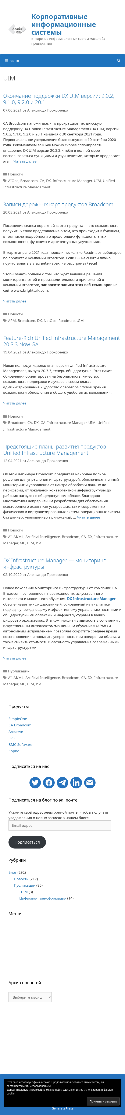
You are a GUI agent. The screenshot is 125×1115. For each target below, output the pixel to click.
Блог (12, 872)
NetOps (50, 320)
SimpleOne (17, 718)
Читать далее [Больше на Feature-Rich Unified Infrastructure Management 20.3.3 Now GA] (14, 403)
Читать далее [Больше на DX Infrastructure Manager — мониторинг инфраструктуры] (14, 658)
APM (12, 320)
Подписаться (27, 842)
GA (42, 422)
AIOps (13, 180)
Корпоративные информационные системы (63, 24)
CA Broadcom (19, 725)
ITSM (23, 891)
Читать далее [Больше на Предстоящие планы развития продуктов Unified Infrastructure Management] (88, 517)
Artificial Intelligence (42, 536)
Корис (13, 750)
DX (48, 180)
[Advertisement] (62, 1040)
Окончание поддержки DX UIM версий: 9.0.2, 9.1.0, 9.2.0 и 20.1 (58, 99)
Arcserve (15, 731)
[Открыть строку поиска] (118, 60)
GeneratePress (62, 1108)
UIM (97, 180)
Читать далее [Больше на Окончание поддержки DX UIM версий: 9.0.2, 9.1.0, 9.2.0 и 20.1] (24, 161)
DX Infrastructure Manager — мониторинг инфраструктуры (54, 563)
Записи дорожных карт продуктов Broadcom (58, 204)
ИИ (38, 543)
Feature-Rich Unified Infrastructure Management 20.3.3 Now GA (61, 341)
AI (10, 536)
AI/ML (19, 536)
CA (42, 180)
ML (22, 543)
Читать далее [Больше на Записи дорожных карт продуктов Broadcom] (14, 301)
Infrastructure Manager (72, 180)
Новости (15, 174)
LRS (11, 738)
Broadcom (29, 180)
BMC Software (20, 744)
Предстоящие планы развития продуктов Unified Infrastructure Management (54, 449)
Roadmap (66, 320)
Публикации (18, 671)
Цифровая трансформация (42, 898)
